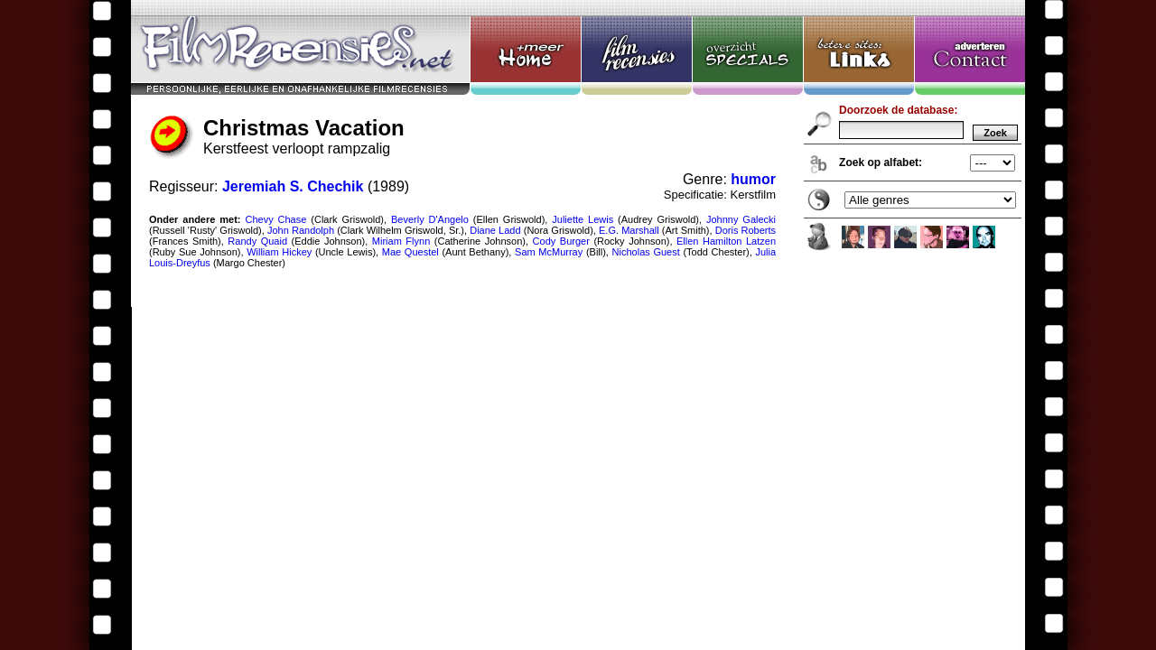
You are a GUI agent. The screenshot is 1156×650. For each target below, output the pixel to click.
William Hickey (279, 251)
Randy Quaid (257, 241)
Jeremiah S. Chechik (293, 186)
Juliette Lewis (582, 219)
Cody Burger (561, 241)
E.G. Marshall (629, 230)
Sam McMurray (549, 251)
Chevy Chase (275, 219)
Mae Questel (410, 251)
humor (753, 179)
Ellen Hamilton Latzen (726, 241)
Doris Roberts (745, 230)
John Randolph (300, 230)
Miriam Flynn (401, 241)
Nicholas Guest (646, 251)
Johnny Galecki (741, 219)
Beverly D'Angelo (430, 219)
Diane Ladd (495, 230)
